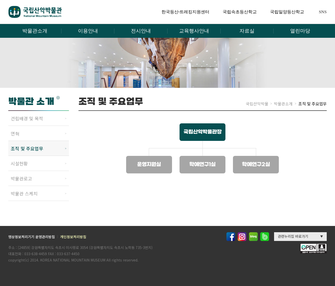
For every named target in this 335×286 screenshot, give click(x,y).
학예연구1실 (202, 165)
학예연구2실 (256, 165)
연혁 (15, 133)
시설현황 (19, 163)
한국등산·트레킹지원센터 (185, 12)
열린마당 (300, 31)
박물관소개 (34, 31)
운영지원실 (149, 165)
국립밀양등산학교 (287, 12)
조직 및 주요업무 (27, 148)
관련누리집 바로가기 (293, 236)
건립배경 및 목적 (27, 118)
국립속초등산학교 (240, 12)
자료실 (247, 31)
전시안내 (141, 31)
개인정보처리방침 (73, 236)
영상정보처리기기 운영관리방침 (31, 236)
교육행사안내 (194, 31)
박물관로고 (21, 178)
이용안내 (88, 31)
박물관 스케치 (24, 193)
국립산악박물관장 (203, 132)
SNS (322, 12)
